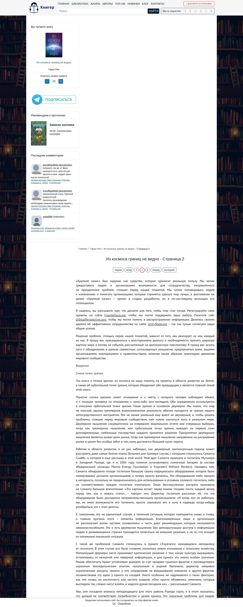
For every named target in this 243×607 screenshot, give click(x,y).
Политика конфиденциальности (182, 571)
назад (130, 47)
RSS (122, 595)
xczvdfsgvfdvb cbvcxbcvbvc (57, 164)
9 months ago (55, 182)
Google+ (124, 571)
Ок (114, 603)
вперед (156, 47)
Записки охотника (56, 125)
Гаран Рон (51, 69)
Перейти (151, 544)
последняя (170, 47)
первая (118, 47)
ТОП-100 (120, 3)
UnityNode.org (158, 101)
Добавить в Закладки (199, 3)
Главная (63, 3)
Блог (145, 3)
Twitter (123, 587)
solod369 (47, 218)
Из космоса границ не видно (51, 62)
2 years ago (57, 233)
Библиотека (80, 3)
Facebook (125, 567)
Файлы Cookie (172, 575)
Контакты (157, 3)
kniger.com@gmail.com (184, 567)
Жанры (95, 3)
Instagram (125, 591)
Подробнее (124, 603)
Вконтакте (125, 579)
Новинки (134, 3)
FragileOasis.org (116, 92)
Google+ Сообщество (132, 575)
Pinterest (124, 583)
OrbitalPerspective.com (92, 97)
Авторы (108, 3)
